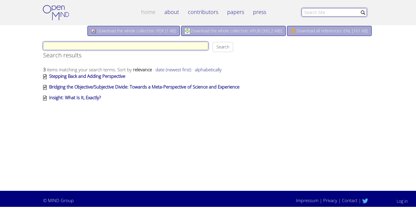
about (171, 11)
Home (148, 11)
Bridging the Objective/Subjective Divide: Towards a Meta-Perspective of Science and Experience (144, 87)
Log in (402, 201)
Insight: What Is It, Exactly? (75, 97)
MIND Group (61, 200)
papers (235, 11)
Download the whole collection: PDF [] (133, 31)
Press (259, 11)
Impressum (307, 200)
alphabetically (208, 70)
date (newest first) (173, 70)
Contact (349, 200)
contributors (203, 11)
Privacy (330, 200)
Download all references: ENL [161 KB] (329, 31)
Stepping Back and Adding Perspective (87, 76)
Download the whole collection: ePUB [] (233, 31)
